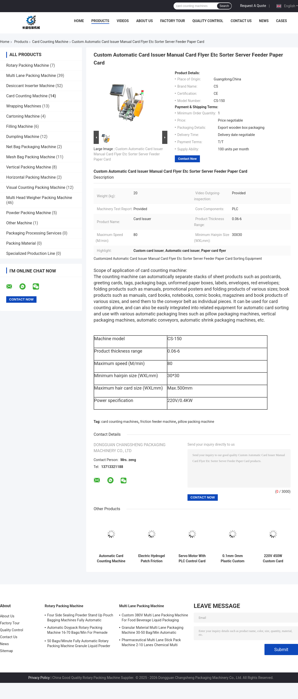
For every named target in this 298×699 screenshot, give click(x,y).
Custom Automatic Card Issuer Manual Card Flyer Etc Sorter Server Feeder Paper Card (128, 154)
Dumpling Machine (22, 136)
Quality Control (207, 21)
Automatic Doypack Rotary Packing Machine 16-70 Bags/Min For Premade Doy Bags (77, 631)
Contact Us (241, 21)
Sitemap (6, 651)
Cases (281, 21)
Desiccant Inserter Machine (30, 85)
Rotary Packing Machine (27, 65)
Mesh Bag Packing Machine (30, 157)
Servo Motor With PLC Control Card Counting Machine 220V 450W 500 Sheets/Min (192, 558)
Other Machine (19, 223)
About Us (144, 21)
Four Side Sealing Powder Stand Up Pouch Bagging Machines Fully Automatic (80, 617)
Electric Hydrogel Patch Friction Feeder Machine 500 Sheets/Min (151, 558)
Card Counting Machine (50, 42)
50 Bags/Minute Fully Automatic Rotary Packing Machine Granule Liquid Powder (78, 643)
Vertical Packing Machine (28, 167)
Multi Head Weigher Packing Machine (39, 197)
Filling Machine (19, 126)
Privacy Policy (39, 678)
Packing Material (21, 243)
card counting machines (119, 422)
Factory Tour (172, 21)
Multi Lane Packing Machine (31, 75)
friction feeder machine (158, 422)
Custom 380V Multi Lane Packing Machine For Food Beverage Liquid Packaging (155, 617)
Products (100, 21)
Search (224, 6)
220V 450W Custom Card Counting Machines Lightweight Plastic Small (273, 558)
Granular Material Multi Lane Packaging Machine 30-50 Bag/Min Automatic (152, 630)
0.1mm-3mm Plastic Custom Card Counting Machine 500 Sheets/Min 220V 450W (232, 558)
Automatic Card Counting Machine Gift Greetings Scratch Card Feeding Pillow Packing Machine (111, 558)
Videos (123, 21)
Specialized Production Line (30, 253)
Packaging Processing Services (33, 233)
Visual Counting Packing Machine (35, 187)
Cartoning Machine (23, 116)
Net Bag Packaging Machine (31, 146)
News (264, 21)
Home (79, 21)
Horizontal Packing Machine (31, 177)
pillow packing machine (196, 422)
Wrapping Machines (23, 106)
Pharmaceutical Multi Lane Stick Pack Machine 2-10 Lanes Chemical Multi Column (151, 643)
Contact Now (187, 159)
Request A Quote (253, 6)
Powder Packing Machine (28, 212)
